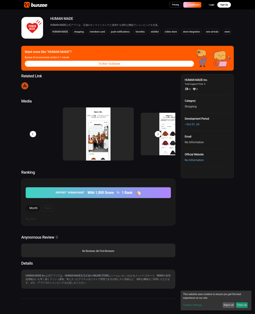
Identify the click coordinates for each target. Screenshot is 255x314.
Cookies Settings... (193, 305)
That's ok (242, 305)
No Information (194, 160)
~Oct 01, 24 (192, 124)
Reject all (229, 305)
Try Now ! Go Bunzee (109, 63)
